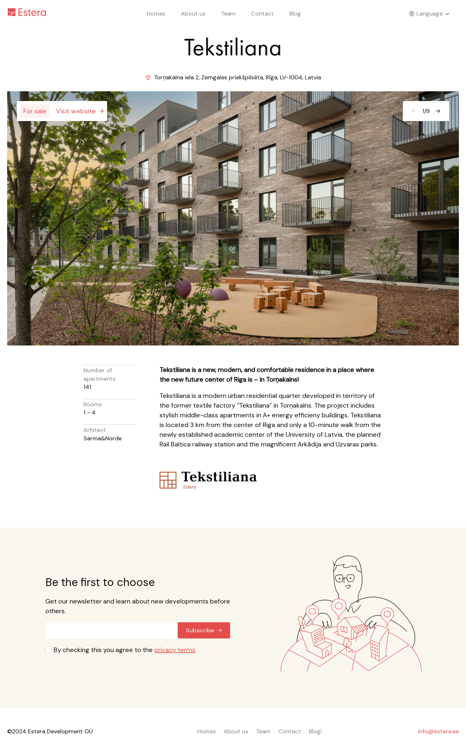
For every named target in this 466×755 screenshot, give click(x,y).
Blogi (315, 731)
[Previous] (414, 111)
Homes (156, 13)
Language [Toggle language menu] (433, 14)
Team (228, 13)
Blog (295, 13)
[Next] (437, 111)
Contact (262, 13)
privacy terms (174, 650)
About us (193, 13)
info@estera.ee (438, 731)
